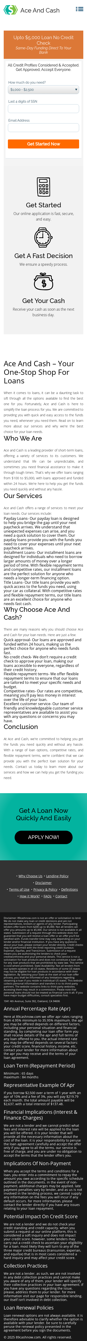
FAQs (48, 896)
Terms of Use (19, 889)
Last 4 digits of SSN (22, 101)
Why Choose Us (30, 876)
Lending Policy (57, 876)
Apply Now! (43, 837)
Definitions (69, 889)
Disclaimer (43, 882)
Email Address (19, 120)
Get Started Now (43, 144)
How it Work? (30, 896)
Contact (61, 896)
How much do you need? (27, 82)
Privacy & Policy (45, 889)
